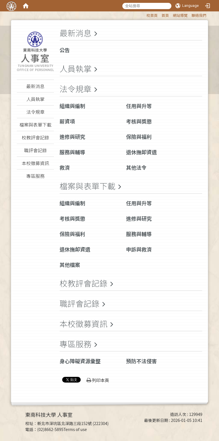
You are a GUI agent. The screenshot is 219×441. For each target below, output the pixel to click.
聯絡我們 (199, 15)
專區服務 (76, 343)
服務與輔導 (72, 152)
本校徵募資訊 (84, 323)
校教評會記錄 (84, 283)
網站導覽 (180, 15)
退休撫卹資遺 (141, 152)
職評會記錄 (80, 303)
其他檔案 (70, 264)
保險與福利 (139, 136)
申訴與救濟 (139, 249)
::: (143, 14)
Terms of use (75, 429)
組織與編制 (72, 105)
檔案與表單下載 (87, 186)
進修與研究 (72, 136)
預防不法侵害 (141, 361)
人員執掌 (76, 68)
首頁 (165, 15)
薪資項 (67, 121)
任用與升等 (139, 105)
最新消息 (76, 32)
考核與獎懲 (139, 121)
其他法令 (136, 167)
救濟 (65, 167)
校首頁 (152, 15)
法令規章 (76, 88)
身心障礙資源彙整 (80, 361)
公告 (65, 50)
